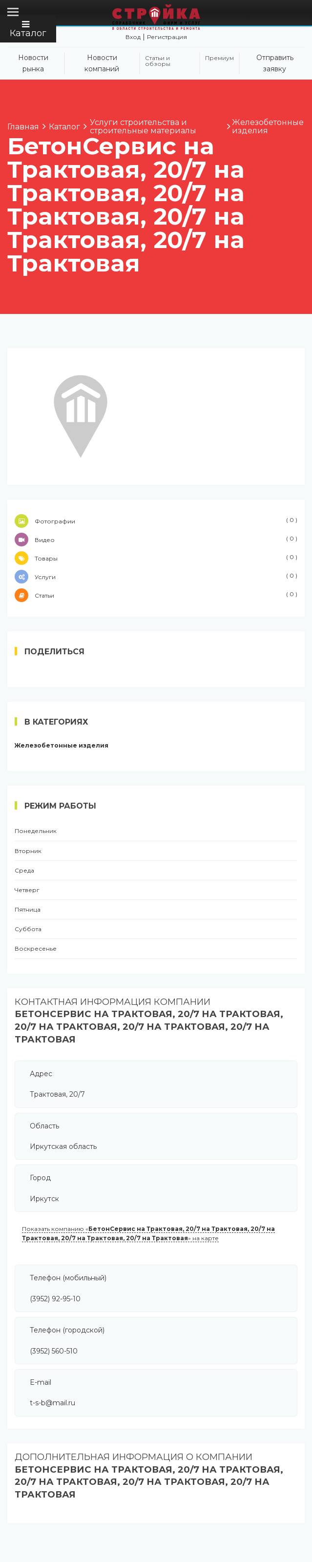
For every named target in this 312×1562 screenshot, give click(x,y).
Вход (133, 37)
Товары (156, 558)
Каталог (28, 29)
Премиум (219, 58)
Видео (156, 539)
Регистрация (167, 37)
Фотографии (156, 521)
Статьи (156, 595)
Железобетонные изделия (61, 745)
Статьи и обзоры (157, 61)
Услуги (156, 576)
